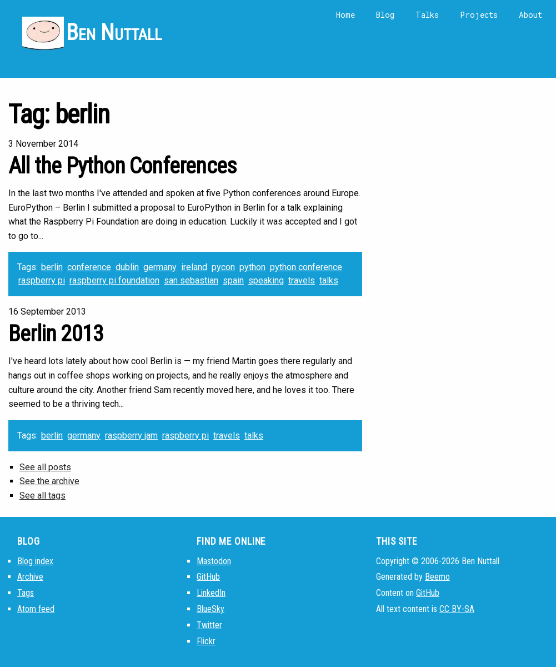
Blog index (35, 561)
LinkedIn (211, 593)
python (252, 267)
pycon (223, 267)
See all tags (42, 495)
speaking (266, 280)
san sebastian (191, 280)
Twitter (209, 625)
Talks (427, 14)
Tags (25, 593)
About (530, 14)
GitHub (208, 576)
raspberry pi (41, 280)
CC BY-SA (456, 609)
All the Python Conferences (122, 166)
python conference (306, 267)
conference (89, 267)
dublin (127, 267)
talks (328, 280)
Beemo (437, 576)
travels (301, 280)
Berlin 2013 (55, 334)
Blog (385, 14)
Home (345, 14)
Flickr (206, 641)
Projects (479, 14)
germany (160, 267)
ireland (194, 267)
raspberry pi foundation (114, 280)
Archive (30, 576)
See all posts (45, 467)
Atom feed (35, 609)
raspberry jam (131, 435)
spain (233, 280)
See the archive (49, 481)
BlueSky (210, 609)
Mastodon (214, 561)
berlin (52, 267)
